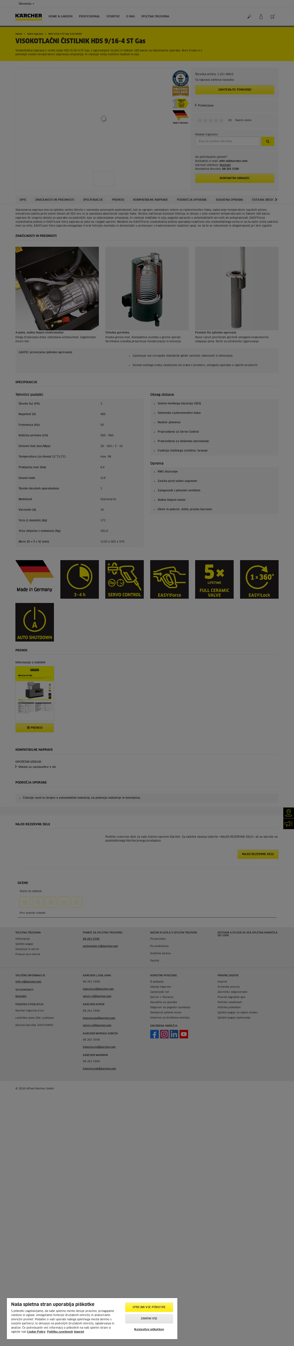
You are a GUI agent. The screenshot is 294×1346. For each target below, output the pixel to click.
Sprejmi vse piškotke (149, 1307)
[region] (92, 1318)
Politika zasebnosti (60, 1332)
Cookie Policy (36, 1332)
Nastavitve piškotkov (149, 1329)
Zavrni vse (149, 1318)
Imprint (79, 1332)
